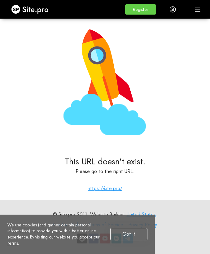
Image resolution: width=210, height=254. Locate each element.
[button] (140, 9)
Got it (128, 234)
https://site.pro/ (105, 188)
